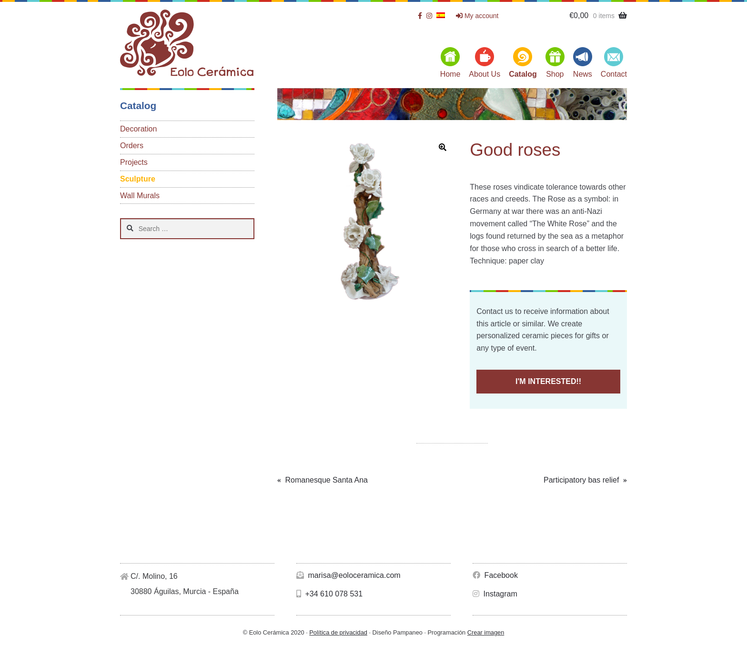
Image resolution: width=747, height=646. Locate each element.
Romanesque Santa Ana (326, 480)
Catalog (523, 74)
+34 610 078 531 (329, 594)
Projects (134, 162)
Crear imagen (486, 632)
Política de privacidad (338, 632)
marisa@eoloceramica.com (348, 575)
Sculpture (137, 179)
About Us (484, 74)
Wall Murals (140, 196)
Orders (131, 145)
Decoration (138, 129)
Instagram (495, 594)
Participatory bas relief (581, 480)
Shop (555, 74)
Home (450, 74)
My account (477, 15)
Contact (614, 74)
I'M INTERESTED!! (548, 381)
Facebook (495, 575)
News (582, 74)
